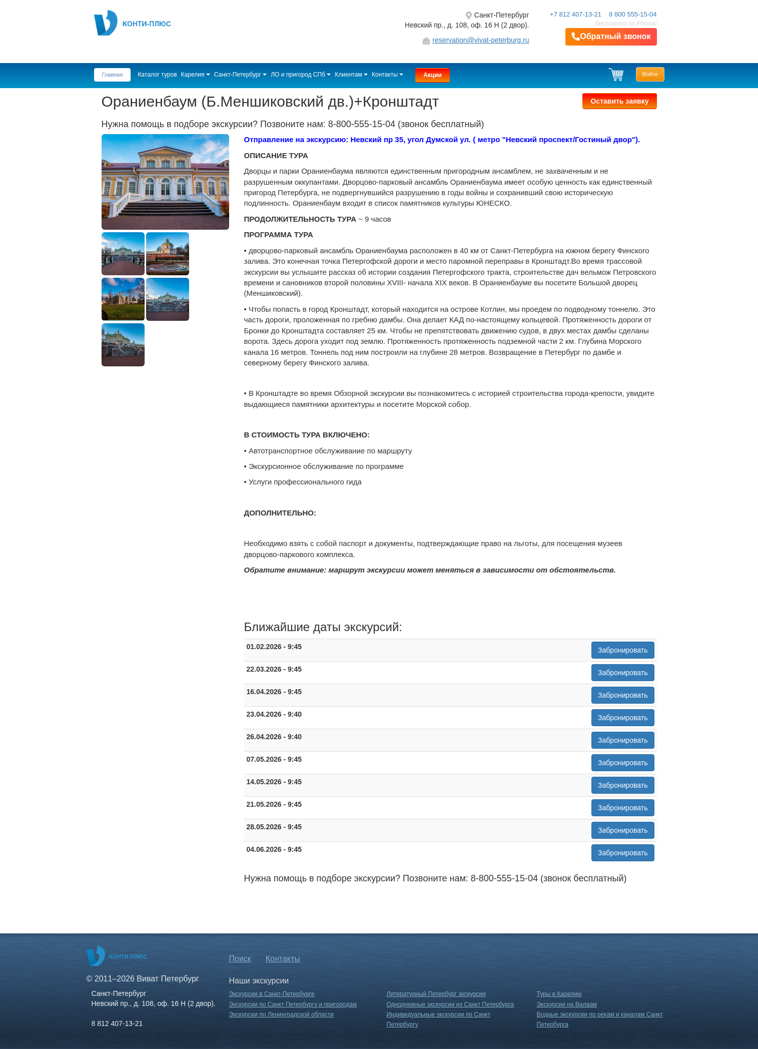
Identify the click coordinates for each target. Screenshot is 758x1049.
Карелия (195, 74)
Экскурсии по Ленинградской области (281, 1014)
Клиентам (351, 74)
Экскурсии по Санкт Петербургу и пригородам (293, 1004)
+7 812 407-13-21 (575, 14)
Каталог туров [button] (157, 74)
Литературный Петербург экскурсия (436, 993)
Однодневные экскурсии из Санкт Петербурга (450, 1004)
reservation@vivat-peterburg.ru (480, 40)
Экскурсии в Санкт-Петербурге (272, 993)
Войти (650, 74)
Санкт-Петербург (240, 74)
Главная (112, 75)
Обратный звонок (610, 37)
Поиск (240, 958)
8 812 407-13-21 (117, 1023)
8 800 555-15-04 (632, 14)
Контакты (387, 74)
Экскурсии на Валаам (567, 1004)
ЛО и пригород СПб (301, 74)
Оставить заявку (619, 101)
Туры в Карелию (559, 993)
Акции (432, 75)
